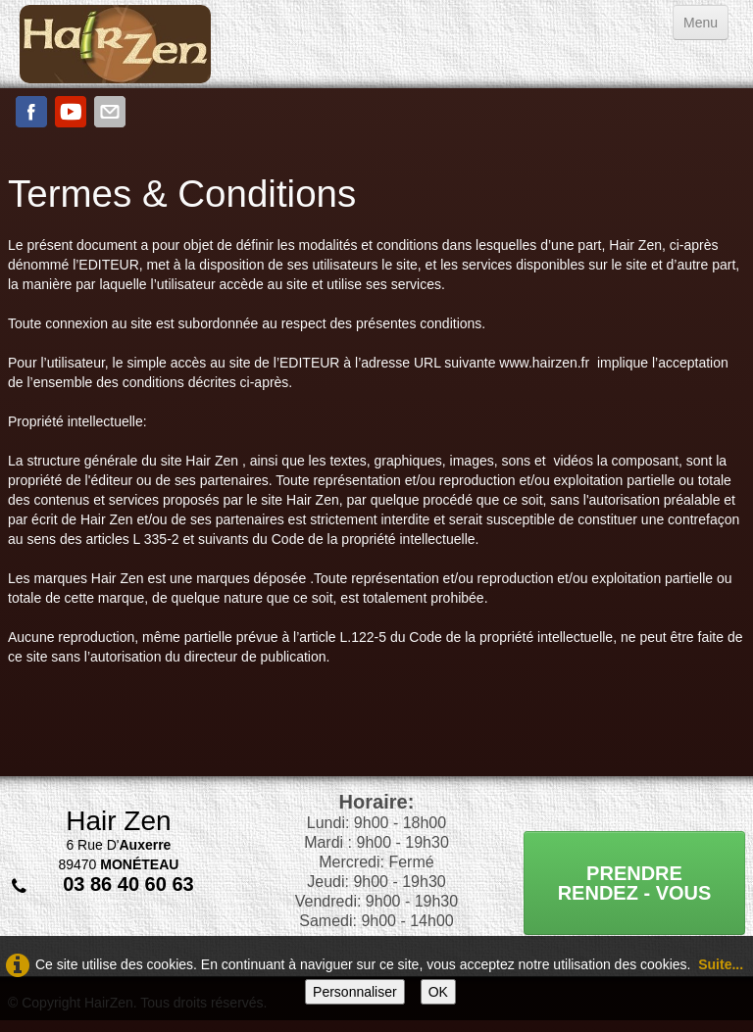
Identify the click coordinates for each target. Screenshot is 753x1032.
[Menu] (700, 22)
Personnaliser (355, 992)
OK (438, 992)
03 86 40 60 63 (128, 884)
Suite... (720, 964)
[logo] (115, 44)
